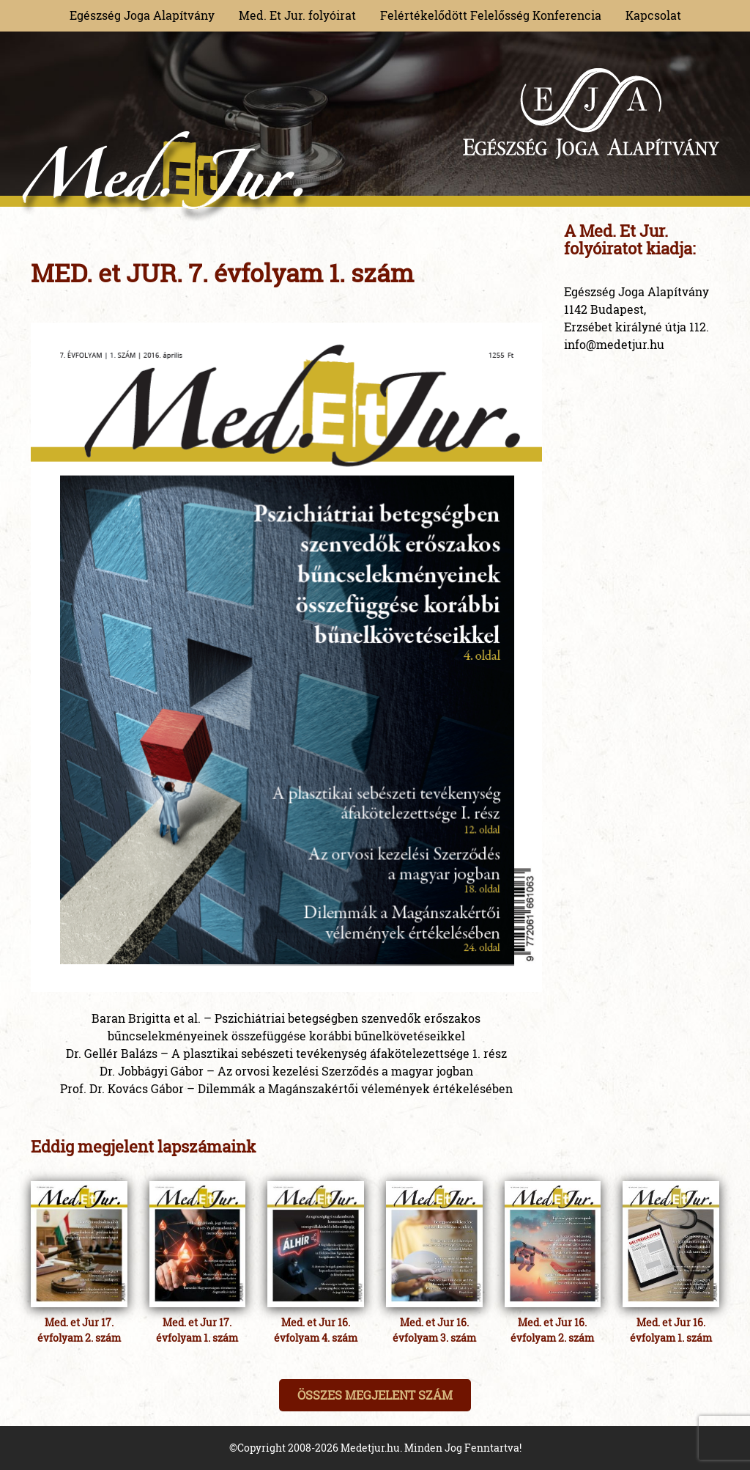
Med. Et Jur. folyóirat (297, 15)
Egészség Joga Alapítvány (142, 15)
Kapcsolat (653, 15)
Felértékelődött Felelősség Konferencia (490, 15)
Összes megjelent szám (375, 1395)
